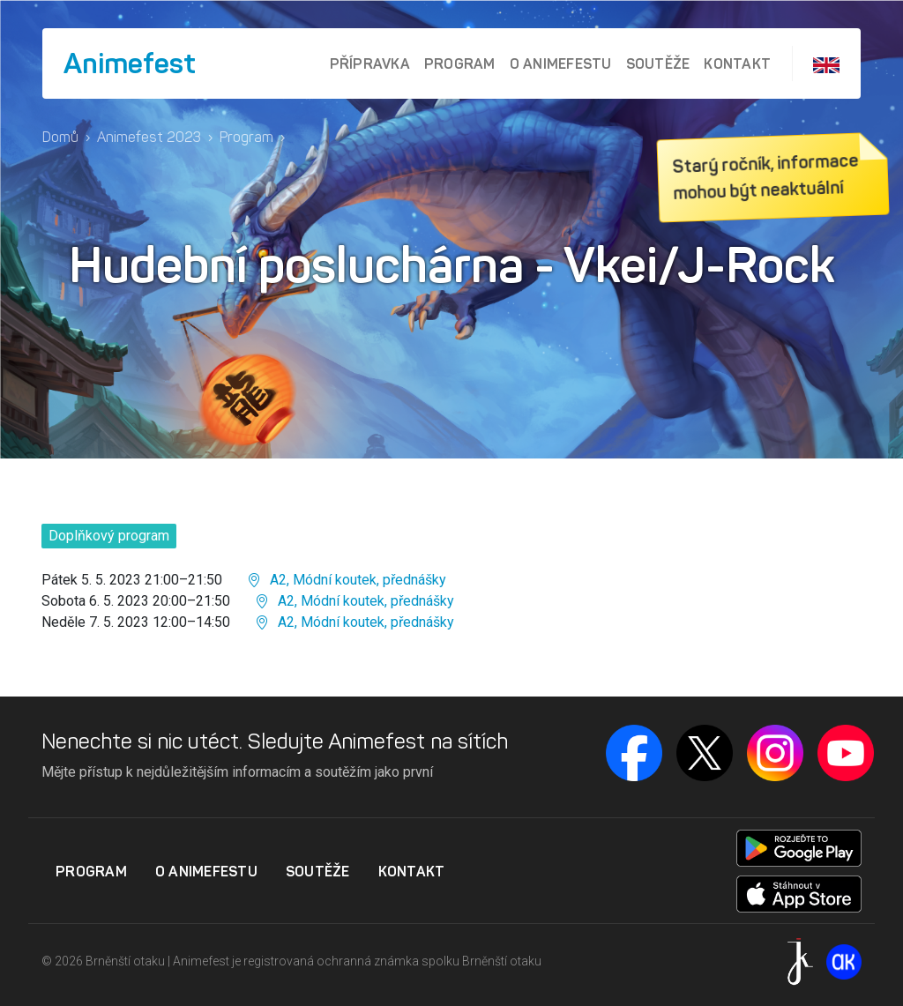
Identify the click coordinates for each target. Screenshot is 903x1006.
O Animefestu (561, 63)
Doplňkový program (109, 535)
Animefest (129, 63)
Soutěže (658, 63)
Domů (60, 137)
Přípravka (370, 63)
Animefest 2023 (149, 137)
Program (460, 63)
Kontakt (737, 63)
